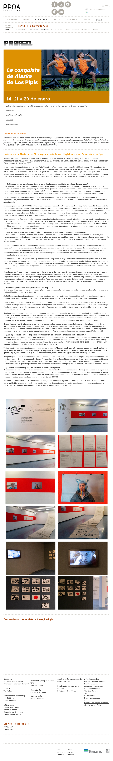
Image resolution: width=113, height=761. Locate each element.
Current (8, 25)
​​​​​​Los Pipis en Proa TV (14, 115)
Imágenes (10, 110)
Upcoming (9, 27)
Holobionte (86, 30)
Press (87, 19)
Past (7, 30)
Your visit (12, 19)
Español (105, 6)
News (26, 19)
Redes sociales (12, 124)
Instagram (8, 727)
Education (72, 19)
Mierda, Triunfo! (72, 30)
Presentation (22, 30)
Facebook (8, 730)
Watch (57, 19)
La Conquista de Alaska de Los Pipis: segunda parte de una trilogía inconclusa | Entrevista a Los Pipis (47, 106)
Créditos (9, 120)
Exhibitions (41, 19)
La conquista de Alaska (39, 30)
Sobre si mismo (57, 30)
